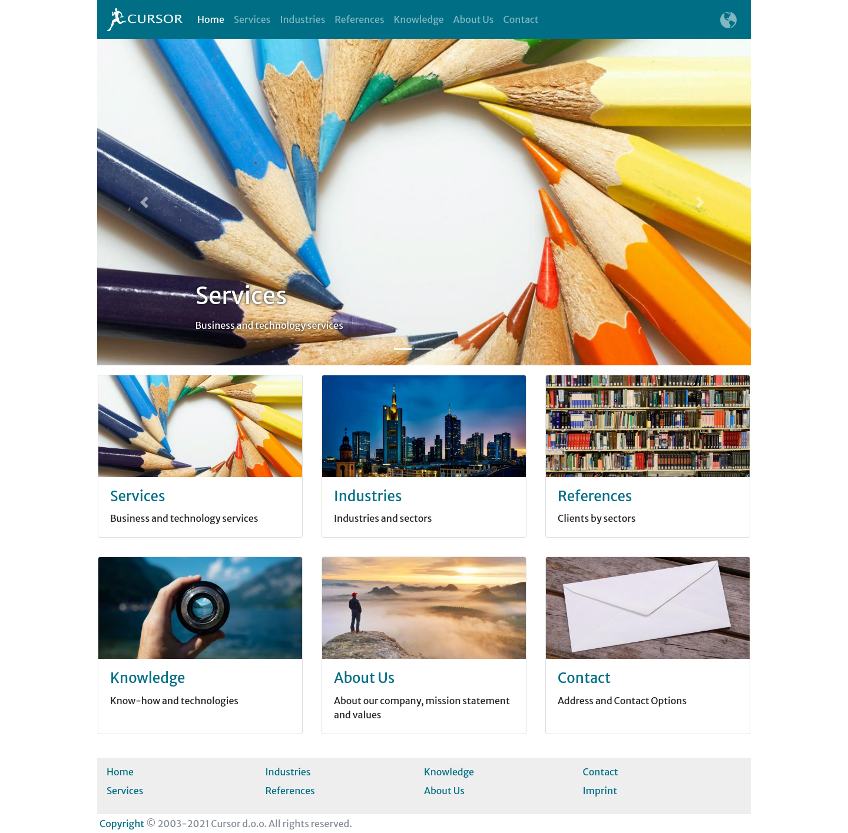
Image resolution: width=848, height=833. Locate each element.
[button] (146, 202)
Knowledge (419, 19)
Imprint (600, 791)
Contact (520, 19)
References (359, 19)
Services (252, 19)
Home (213, 18)
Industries (302, 19)
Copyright (122, 823)
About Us (473, 19)
